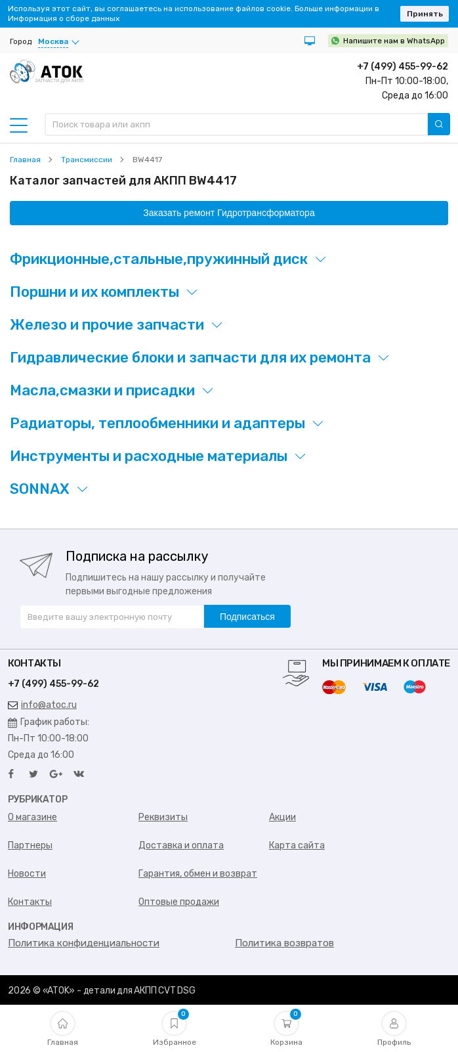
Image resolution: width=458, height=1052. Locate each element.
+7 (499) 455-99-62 (402, 66)
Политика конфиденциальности (83, 943)
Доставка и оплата (181, 845)
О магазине (32, 817)
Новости (27, 873)
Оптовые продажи (178, 902)
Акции (282, 817)
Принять (425, 13)
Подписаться (247, 616)
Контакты (30, 902)
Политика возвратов (284, 943)
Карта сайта (297, 845)
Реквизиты (163, 817)
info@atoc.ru (42, 705)
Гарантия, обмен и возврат (197, 873)
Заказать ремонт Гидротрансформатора (228, 213)
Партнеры (30, 845)
